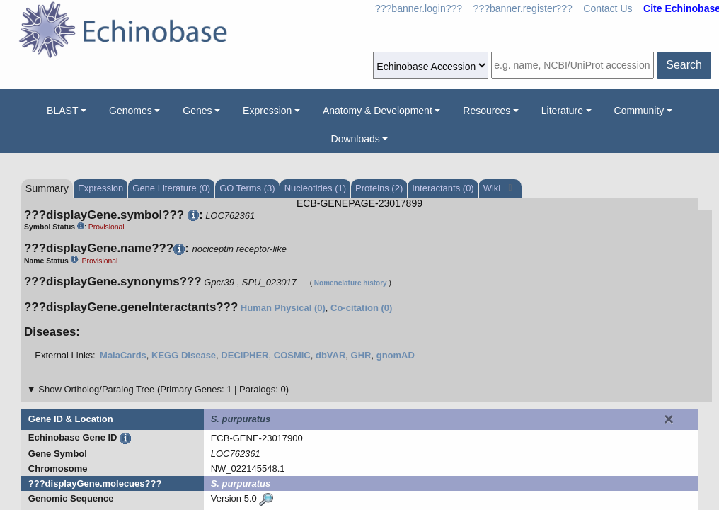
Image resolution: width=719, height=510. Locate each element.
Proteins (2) (379, 188)
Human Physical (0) (283, 307)
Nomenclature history (350, 283)
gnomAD (395, 355)
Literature (562, 110)
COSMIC (292, 355)
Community (639, 110)
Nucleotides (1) (315, 188)
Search (684, 65)
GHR (361, 355)
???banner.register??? (523, 8)
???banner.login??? (418, 8)
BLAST (62, 110)
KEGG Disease (183, 355)
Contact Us (607, 8)
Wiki (493, 188)
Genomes (130, 110)
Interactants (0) (442, 188)
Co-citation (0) (361, 307)
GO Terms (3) (247, 188)
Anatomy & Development (377, 110)
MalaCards (123, 355)
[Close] (669, 419)
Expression (267, 110)
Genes (197, 110)
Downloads (355, 138)
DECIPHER (244, 355)
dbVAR (330, 355)
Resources (486, 110)
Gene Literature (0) (171, 188)
